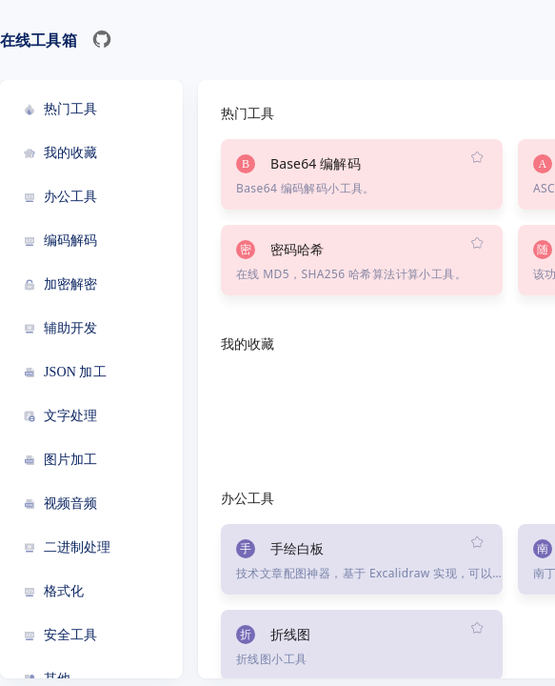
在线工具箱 (38, 40)
